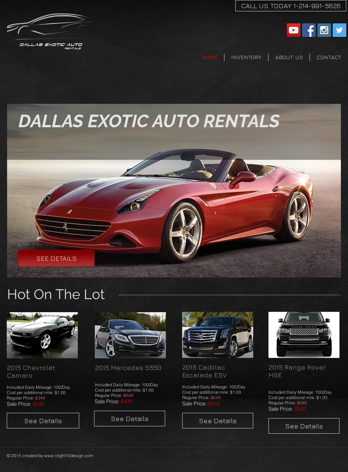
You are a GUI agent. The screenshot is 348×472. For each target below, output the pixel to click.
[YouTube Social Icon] (293, 30)
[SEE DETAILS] (56, 258)
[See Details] (43, 420)
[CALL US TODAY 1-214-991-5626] (290, 5)
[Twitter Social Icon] (339, 30)
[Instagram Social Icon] (324, 30)
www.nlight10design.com (68, 455)
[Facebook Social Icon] (309, 30)
